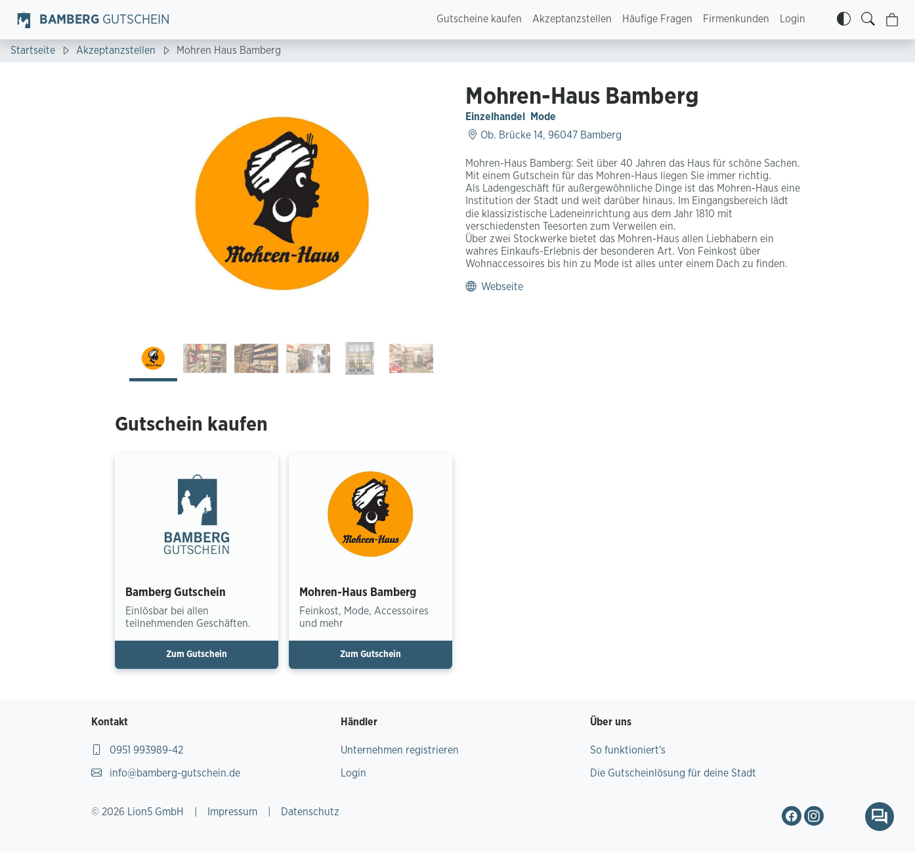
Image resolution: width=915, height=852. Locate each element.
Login (792, 19)
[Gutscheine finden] (868, 19)
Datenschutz (310, 812)
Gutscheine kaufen (479, 19)
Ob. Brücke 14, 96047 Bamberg (544, 135)
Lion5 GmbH (155, 812)
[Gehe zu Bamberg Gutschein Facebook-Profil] (791, 816)
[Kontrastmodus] (844, 19)
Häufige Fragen (657, 19)
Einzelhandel (495, 117)
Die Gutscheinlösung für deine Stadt (673, 773)
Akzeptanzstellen (572, 19)
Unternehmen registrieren (400, 750)
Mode (543, 117)
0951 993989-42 (137, 750)
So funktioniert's (628, 750)
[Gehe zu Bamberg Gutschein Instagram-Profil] (814, 816)
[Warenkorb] (892, 20)
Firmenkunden (736, 19)
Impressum (232, 812)
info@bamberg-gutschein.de (165, 773)
